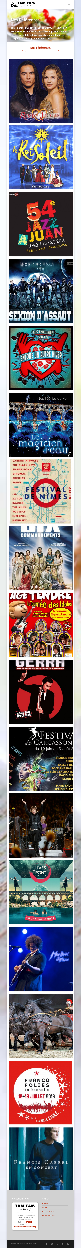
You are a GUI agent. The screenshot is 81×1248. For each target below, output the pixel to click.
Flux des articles (47, 1211)
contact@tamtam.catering (25, 1226)
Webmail (44, 1207)
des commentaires (48, 1215)
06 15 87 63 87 (26, 1222)
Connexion (45, 1203)
